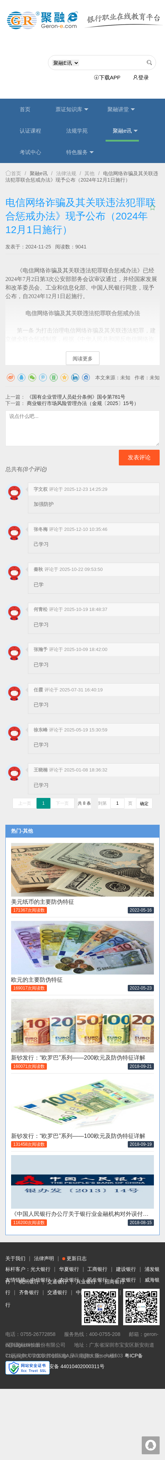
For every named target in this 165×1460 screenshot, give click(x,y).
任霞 (38, 689)
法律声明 (44, 1258)
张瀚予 (41, 649)
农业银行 (69, 1280)
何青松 (41, 609)
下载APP (108, 77)
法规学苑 (77, 131)
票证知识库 (71, 109)
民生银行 (97, 1280)
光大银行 (40, 1269)
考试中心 (30, 152)
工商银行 (97, 1269)
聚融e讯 (125, 131)
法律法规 (66, 173)
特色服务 (80, 152)
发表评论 (139, 457)
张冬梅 (41, 529)
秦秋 (38, 569)
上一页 (24, 803)
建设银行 (126, 1269)
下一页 (62, 803)
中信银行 (40, 1280)
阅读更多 (83, 358)
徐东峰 (41, 730)
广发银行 (126, 1280)
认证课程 (30, 131)
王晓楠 (41, 770)
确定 (144, 803)
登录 (141, 77)
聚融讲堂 (121, 109)
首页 (25, 109)
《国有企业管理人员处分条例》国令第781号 (76, 397)
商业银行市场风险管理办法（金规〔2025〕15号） (83, 403)
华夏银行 (69, 1269)
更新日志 (74, 1258)
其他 (89, 173)
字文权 (41, 489)
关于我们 (15, 1258)
